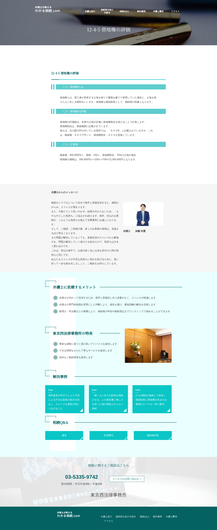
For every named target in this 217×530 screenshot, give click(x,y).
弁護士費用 (158, 11)
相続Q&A (124, 11)
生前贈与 (108, 435)
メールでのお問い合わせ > (126, 479)
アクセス (175, 11)
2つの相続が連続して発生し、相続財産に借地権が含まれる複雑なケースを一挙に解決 (151, 399)
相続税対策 (153, 435)
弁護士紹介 (90, 11)
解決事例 (141, 11)
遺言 (64, 435)
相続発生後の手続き (107, 11)
